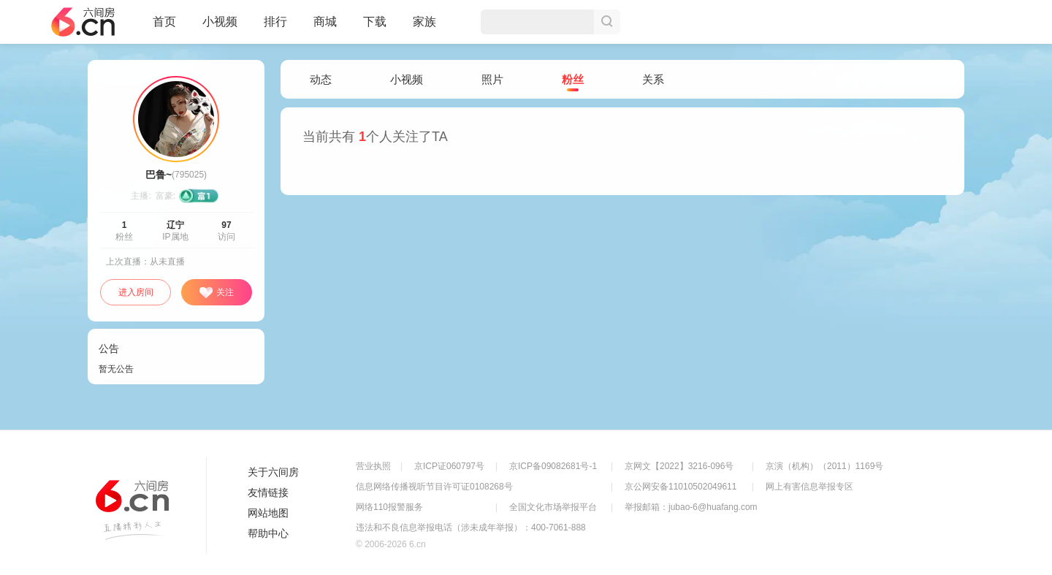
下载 (374, 21)
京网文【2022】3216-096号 (679, 466)
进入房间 (135, 292)
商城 (325, 27)
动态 (321, 79)
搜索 (607, 22)
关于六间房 (273, 472)
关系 (653, 79)
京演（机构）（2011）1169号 (824, 466)
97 (226, 225)
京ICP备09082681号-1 (553, 466)
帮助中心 (268, 533)
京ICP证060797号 (449, 466)
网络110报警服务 (389, 507)
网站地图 (268, 513)
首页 (164, 27)
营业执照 (373, 466)
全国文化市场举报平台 (553, 507)
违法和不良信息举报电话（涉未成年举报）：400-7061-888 (471, 527)
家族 (424, 27)
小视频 (219, 27)
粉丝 (573, 80)
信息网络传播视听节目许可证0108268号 (434, 486)
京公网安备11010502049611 (680, 486)
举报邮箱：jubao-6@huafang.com (691, 507)
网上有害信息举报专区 (809, 486)
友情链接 (268, 492)
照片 (492, 79)
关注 (216, 293)
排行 (275, 21)
